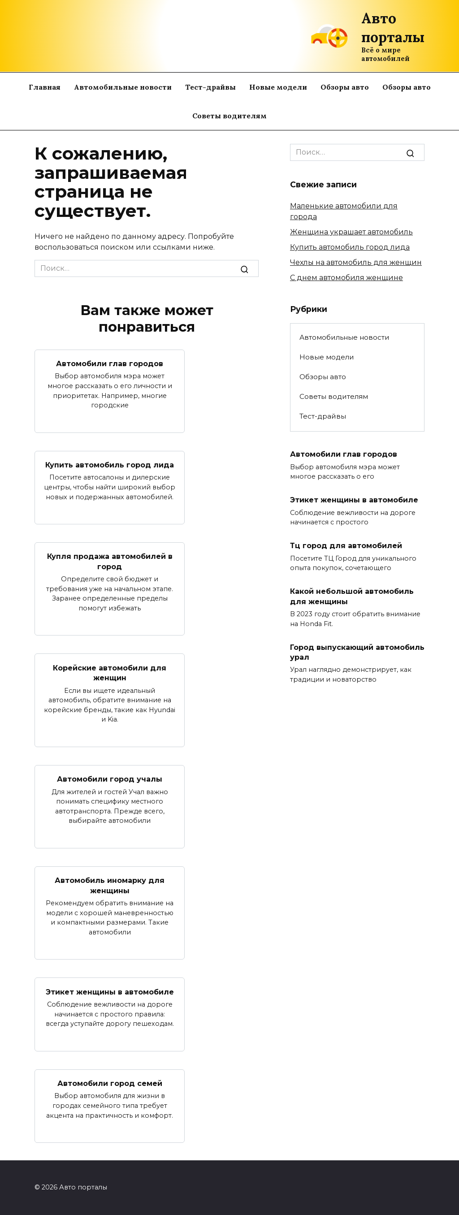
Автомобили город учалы (109, 779)
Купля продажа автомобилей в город (110, 561)
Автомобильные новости (123, 86)
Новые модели (278, 86)
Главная (45, 86)
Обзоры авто (344, 86)
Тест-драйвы (210, 86)
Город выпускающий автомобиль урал (357, 652)
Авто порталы (392, 27)
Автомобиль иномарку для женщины (110, 885)
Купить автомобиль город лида (109, 465)
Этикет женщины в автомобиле (110, 991)
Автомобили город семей (109, 1083)
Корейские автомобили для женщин (109, 672)
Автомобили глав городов (109, 363)
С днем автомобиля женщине (346, 277)
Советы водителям (229, 115)
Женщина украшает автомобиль (351, 232)
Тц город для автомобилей (346, 545)
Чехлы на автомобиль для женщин (356, 262)
